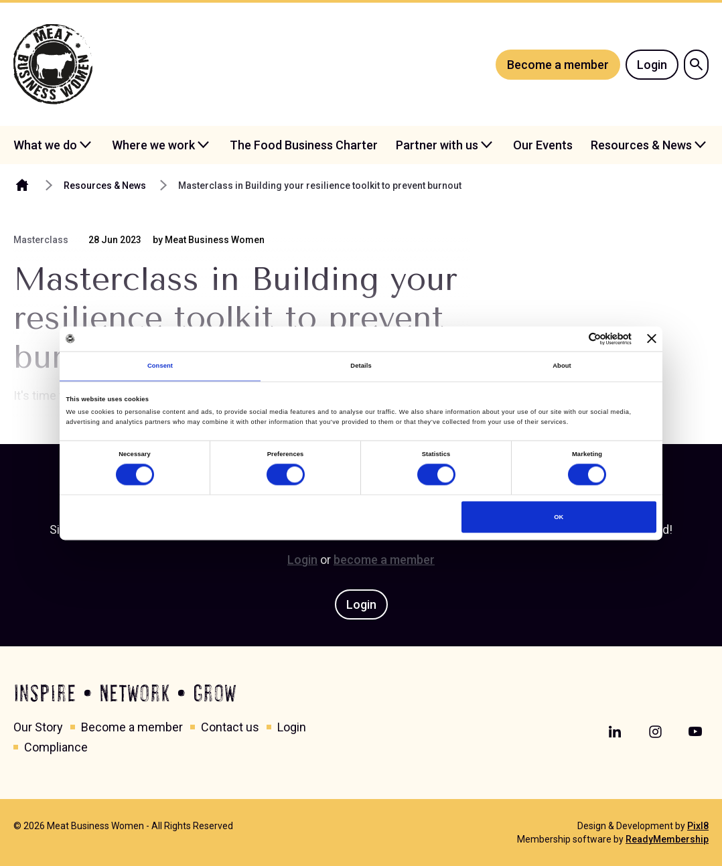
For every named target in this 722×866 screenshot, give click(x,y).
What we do (45, 145)
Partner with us (437, 145)
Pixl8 (698, 825)
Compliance (56, 747)
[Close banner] (651, 339)
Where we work (153, 145)
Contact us (230, 727)
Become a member (558, 65)
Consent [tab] (160, 366)
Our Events (543, 145)
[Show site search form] (696, 65)
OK (558, 517)
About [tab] (562, 366)
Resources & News (641, 145)
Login (652, 65)
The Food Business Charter (304, 145)
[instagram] (655, 732)
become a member (384, 560)
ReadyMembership (667, 839)
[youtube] (695, 732)
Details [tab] (360, 366)
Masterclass (40, 239)
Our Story (38, 727)
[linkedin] (614, 732)
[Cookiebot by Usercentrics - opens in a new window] (573, 338)
